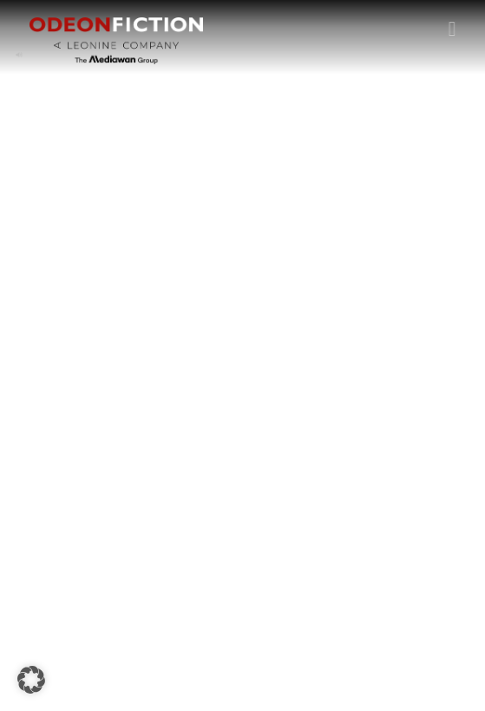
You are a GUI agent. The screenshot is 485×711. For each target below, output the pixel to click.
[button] (452, 27)
